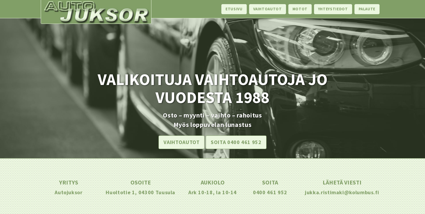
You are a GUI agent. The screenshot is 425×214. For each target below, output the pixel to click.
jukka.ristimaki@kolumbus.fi (342, 192)
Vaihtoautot (267, 9)
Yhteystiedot (333, 9)
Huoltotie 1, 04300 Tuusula (140, 192)
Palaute (367, 9)
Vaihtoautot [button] (182, 142)
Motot (300, 9)
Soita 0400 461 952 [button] (236, 142)
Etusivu (233, 9)
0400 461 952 (270, 192)
